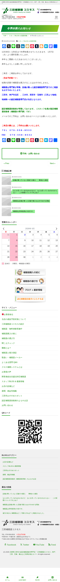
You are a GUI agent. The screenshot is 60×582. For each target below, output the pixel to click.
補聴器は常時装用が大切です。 (13, 509)
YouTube (38, 545)
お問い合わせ (7, 405)
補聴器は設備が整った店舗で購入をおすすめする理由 (21, 504)
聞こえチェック (8, 343)
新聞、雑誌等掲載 (9, 391)
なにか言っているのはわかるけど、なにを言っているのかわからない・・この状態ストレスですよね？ (30, 499)
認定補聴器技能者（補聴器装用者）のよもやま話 (19, 479)
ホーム (7, 578)
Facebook (10, 545)
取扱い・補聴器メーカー (12, 357)
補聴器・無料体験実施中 (12, 329)
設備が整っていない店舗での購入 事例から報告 (20, 494)
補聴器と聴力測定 (9, 353)
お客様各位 (7, 314)
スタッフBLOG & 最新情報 (27, 41)
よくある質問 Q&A (9, 362)
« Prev (6, 163)
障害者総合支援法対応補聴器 (14, 377)
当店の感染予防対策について (14, 319)
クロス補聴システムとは (12, 367)
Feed (52, 545)
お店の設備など (8, 386)
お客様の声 (6, 372)
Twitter (24, 545)
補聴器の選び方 (8, 338)
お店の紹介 (22, 578)
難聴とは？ (6, 348)
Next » (52, 163)
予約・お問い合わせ (30, 153)
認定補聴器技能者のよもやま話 (15, 401)
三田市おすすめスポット (12, 396)
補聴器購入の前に (9, 334)
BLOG (37, 578)
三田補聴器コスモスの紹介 (13, 324)
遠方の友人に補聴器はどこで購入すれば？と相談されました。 (24, 513)
